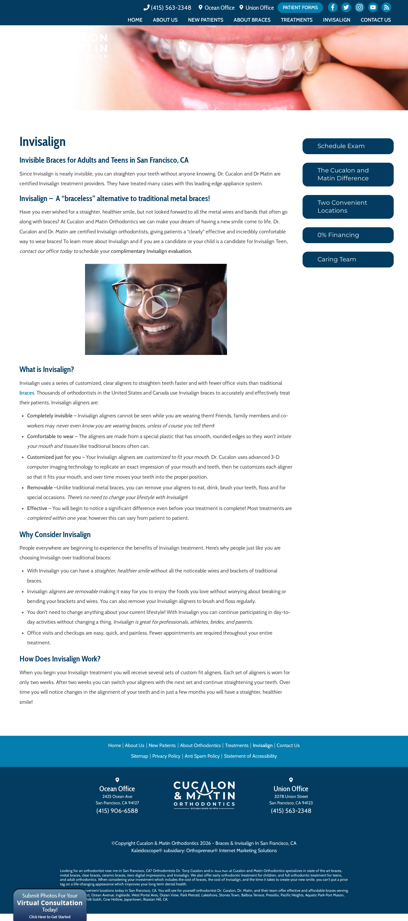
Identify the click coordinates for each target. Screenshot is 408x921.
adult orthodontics (81, 879)
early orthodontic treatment (235, 875)
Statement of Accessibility (250, 756)
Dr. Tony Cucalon (189, 870)
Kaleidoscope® (146, 850)
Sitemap (139, 756)
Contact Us (376, 20)
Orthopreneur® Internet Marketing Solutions (231, 850)
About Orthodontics (200, 745)
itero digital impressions (146, 875)
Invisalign (336, 20)
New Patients (205, 20)
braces (27, 393)
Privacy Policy (166, 756)
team (273, 890)
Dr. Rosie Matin (219, 871)
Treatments (297, 20)
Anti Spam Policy (202, 756)
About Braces (252, 20)
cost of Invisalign (227, 879)
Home (135, 20)
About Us (165, 20)
